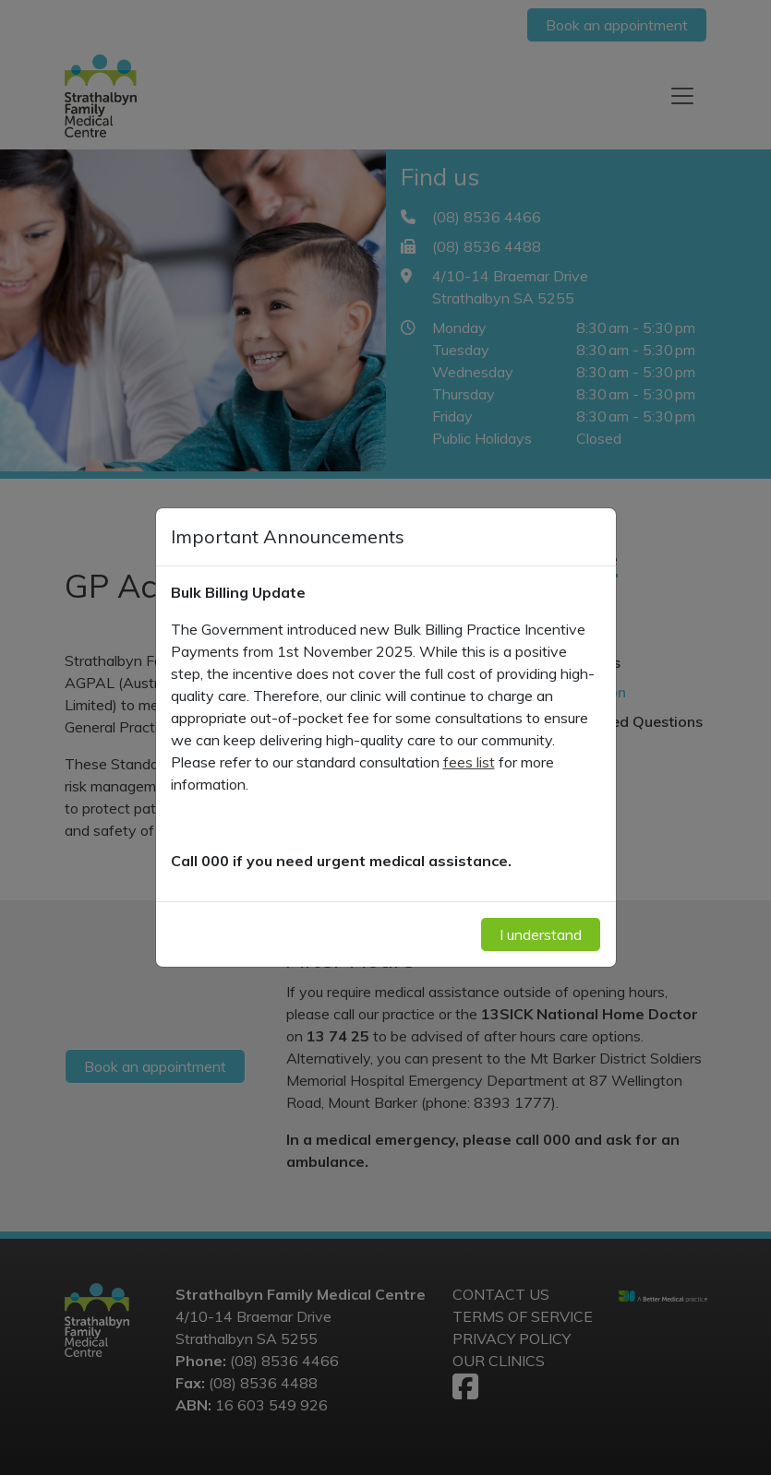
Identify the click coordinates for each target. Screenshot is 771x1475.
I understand (541, 934)
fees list (469, 762)
